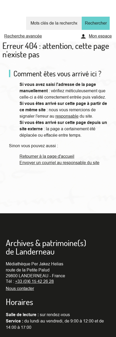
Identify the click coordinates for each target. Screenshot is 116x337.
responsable (67, 116)
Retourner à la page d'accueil (47, 156)
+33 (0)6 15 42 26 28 (34, 281)
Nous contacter (20, 289)
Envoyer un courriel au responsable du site (59, 163)
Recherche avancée (23, 36)
